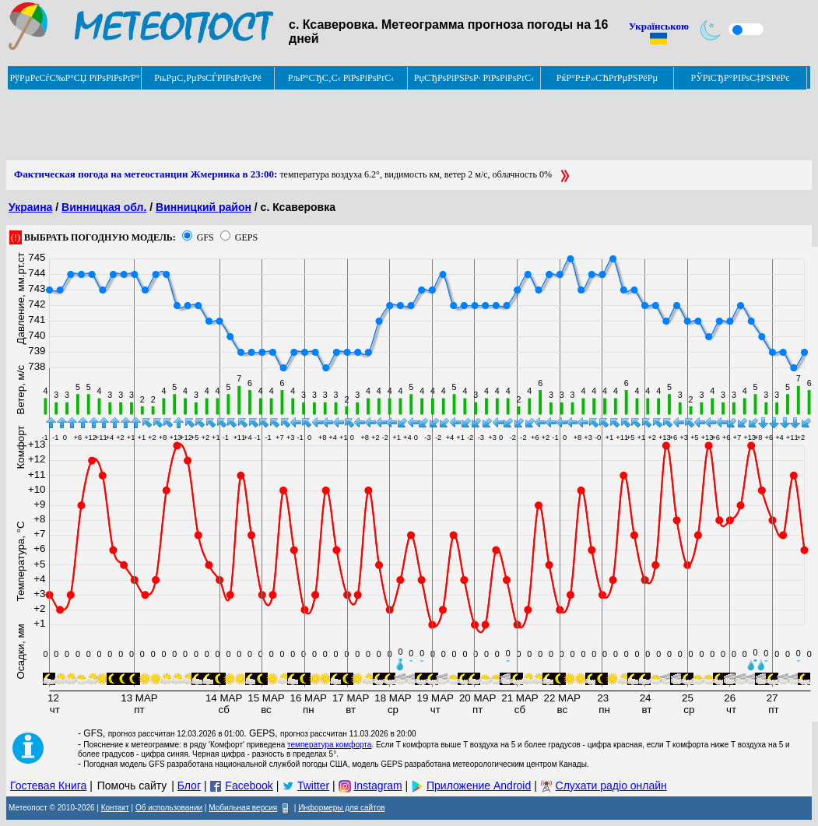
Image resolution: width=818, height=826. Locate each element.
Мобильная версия (243, 807)
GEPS (246, 237)
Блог (189, 785)
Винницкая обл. (103, 207)
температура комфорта (329, 744)
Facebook (248, 785)
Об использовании (168, 807)
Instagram (377, 785)
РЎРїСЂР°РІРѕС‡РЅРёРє (740, 77)
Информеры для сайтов (341, 807)
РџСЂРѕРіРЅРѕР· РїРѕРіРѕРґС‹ (474, 77)
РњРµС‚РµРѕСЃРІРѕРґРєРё (208, 77)
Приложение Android (479, 785)
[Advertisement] (289, 125)
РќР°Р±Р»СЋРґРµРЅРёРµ (607, 77)
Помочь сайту (132, 785)
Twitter (313, 785)
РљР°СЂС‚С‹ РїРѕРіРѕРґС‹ (341, 77)
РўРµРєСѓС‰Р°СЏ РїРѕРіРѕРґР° (74, 77)
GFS (205, 237)
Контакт (115, 807)
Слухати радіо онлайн (611, 785)
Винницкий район (203, 207)
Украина (30, 207)
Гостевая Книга (48, 785)
